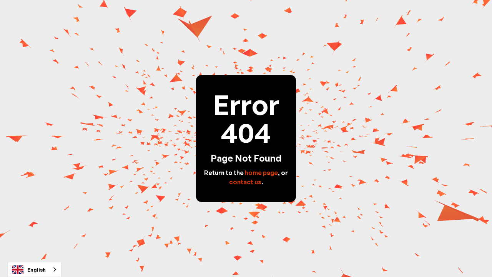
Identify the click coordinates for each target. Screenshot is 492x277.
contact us (245, 182)
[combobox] (35, 269)
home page (261, 173)
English (29, 269)
